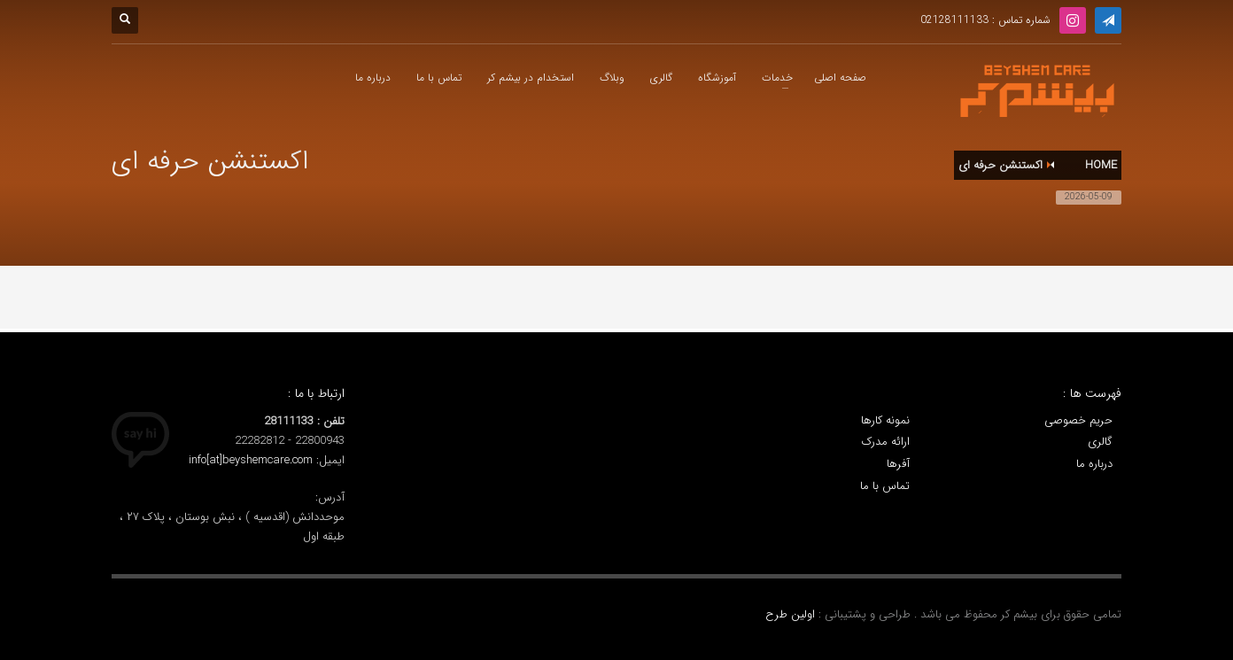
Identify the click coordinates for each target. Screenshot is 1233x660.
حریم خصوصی (1078, 421)
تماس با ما (885, 486)
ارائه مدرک (886, 442)
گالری (1100, 442)
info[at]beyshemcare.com (251, 460)
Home (1101, 165)
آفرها (898, 464)
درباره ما (1094, 464)
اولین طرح (791, 614)
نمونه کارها (885, 421)
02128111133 (954, 20)
